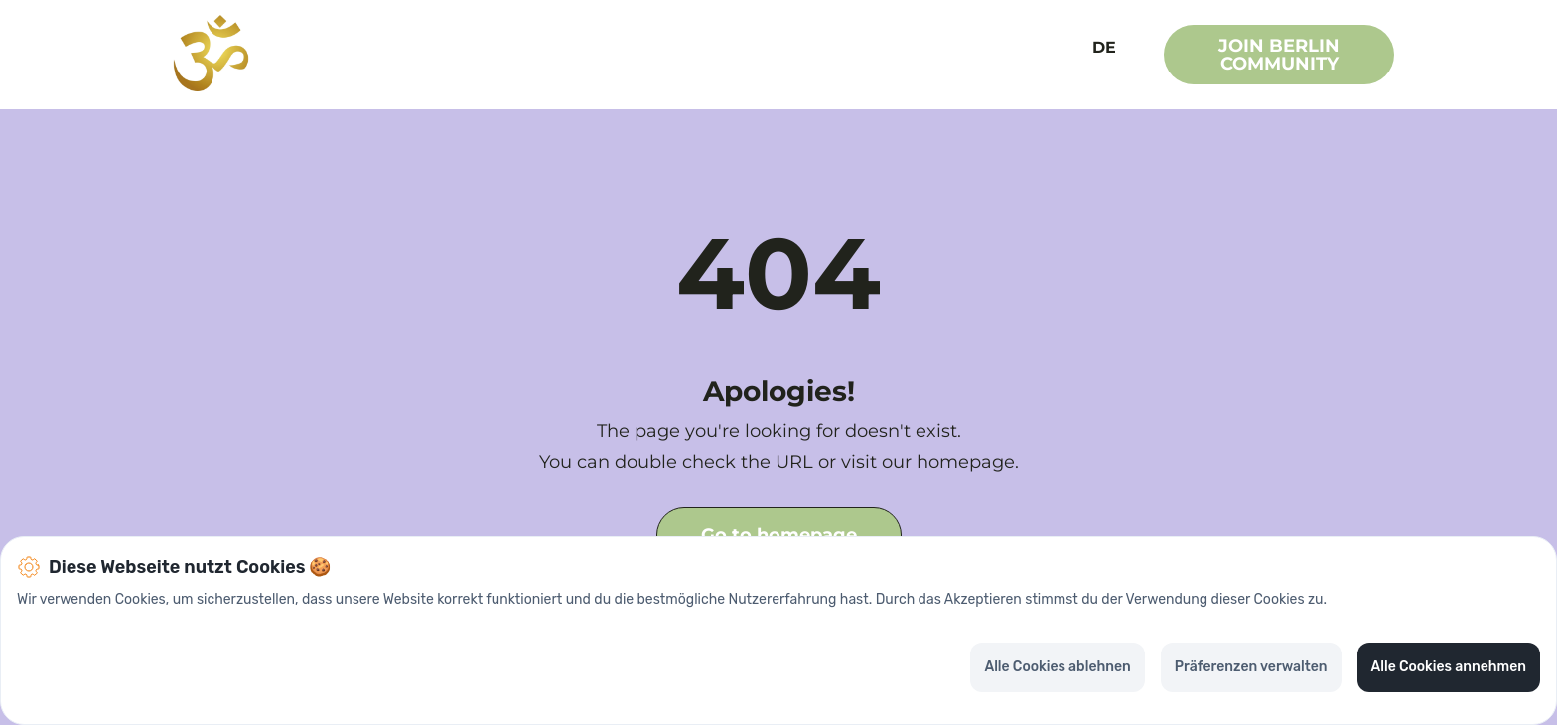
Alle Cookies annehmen (1448, 666)
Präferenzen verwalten (1251, 666)
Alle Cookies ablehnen (1057, 666)
